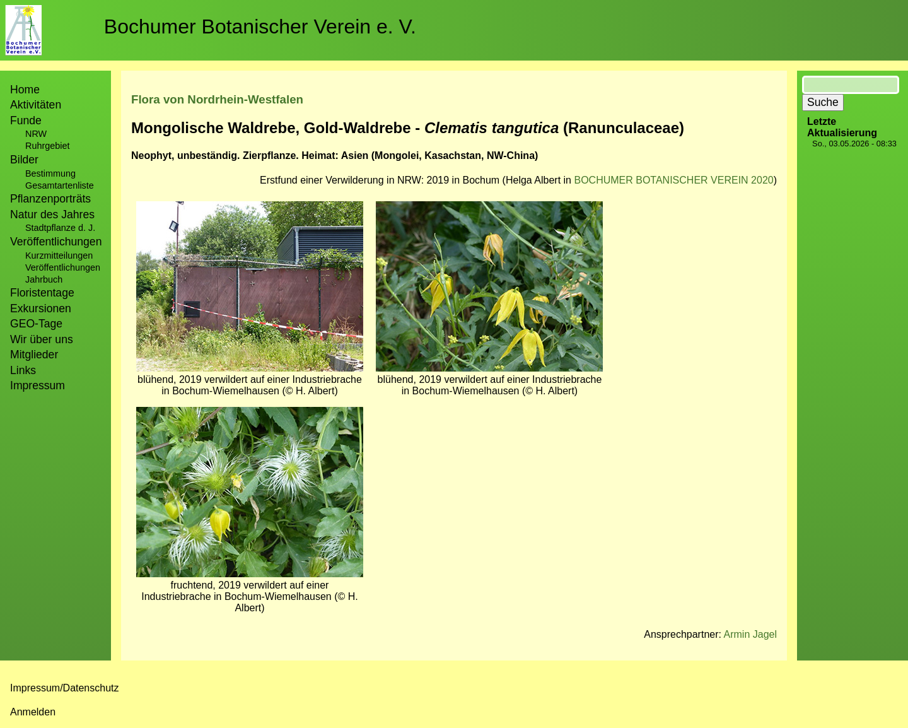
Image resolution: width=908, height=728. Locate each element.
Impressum (37, 385)
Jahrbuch (43, 279)
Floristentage (42, 292)
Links (23, 370)
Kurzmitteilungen (59, 255)
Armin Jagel (750, 634)
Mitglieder (34, 354)
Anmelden (32, 712)
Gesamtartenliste (59, 185)
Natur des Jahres (52, 214)
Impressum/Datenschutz (64, 688)
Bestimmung (50, 173)
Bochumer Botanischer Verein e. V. (260, 26)
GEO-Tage (36, 323)
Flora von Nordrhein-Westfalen (217, 99)
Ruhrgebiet (47, 146)
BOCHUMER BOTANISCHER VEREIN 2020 (673, 180)
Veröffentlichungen (62, 267)
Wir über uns (41, 339)
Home (25, 89)
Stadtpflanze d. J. (60, 228)
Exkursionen (40, 308)
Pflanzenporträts (50, 198)
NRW (36, 134)
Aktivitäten (35, 104)
